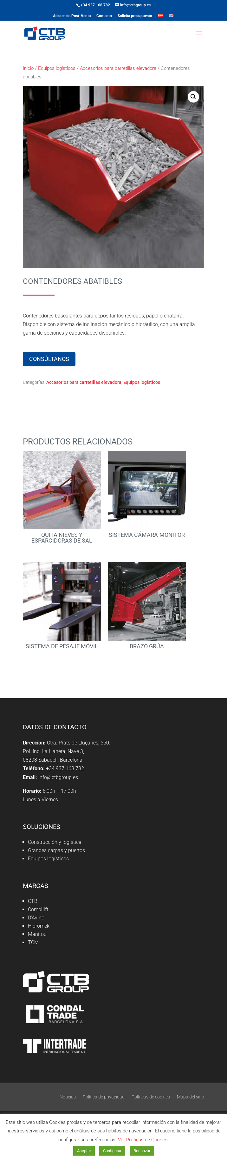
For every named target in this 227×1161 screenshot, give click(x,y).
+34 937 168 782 (95, 5)
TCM (33, 942)
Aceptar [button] (84, 1150)
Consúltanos (49, 359)
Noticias (68, 1097)
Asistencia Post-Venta (72, 16)
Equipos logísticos (56, 68)
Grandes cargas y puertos (56, 850)
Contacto (104, 16)
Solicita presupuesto (135, 16)
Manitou (37, 934)
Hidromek (38, 926)
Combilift (38, 909)
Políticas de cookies (151, 1097)
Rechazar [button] (141, 1150)
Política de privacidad (104, 1097)
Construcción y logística (54, 842)
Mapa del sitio (190, 1097)
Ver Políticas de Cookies (143, 1140)
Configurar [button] (112, 1150)
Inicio (28, 68)
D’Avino (36, 918)
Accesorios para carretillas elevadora (118, 68)
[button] (193, 97)
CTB (32, 901)
